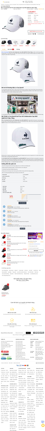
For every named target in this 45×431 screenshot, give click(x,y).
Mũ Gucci (26, 270)
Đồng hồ (16, 270)
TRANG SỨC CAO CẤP (39, 368)
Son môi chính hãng (5, 273)
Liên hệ (2, 349)
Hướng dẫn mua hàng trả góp (20, 357)
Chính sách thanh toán (19, 346)
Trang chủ (2, 4)
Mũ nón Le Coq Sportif (13, 4)
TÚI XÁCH (2, 368)
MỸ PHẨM (20, 416)
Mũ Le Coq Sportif (5, 52)
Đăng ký (41, 252)
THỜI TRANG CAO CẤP (4, 385)
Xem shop (36, 250)
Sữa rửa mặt (11, 270)
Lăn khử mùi (36, 270)
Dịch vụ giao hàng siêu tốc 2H (20, 353)
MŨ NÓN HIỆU (12, 411)
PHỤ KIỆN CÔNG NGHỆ (22, 368)
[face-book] (34, 333)
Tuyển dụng (3, 348)
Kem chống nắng (5, 270)
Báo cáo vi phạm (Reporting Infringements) (22, 359)
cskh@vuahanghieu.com (39, 347)
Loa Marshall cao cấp (34, 273)
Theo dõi (42, 241)
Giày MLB (11, 273)
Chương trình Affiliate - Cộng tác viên (7, 345)
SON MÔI (28, 368)
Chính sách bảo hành (19, 342)
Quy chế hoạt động (4, 342)
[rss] (43, 333)
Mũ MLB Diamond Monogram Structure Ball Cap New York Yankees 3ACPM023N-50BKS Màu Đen (5, 293)
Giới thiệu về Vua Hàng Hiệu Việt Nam (7, 341)
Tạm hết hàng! (36, 31)
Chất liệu (5, 186)
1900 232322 (30, 2)
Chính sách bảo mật (19, 349)
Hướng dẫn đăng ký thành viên (20, 355)
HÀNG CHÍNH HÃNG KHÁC (39, 385)
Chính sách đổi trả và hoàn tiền (20, 345)
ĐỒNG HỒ (11, 401)
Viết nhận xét (22, 202)
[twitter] (41, 333)
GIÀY (28, 397)
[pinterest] (39, 333)
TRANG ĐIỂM (29, 376)
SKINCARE (11, 368)
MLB (40, 270)
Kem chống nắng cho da (6, 275)
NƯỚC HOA (20, 376)
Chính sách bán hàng (19, 341)
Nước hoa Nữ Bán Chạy (19, 273)
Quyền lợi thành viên (19, 356)
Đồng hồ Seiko (26, 273)
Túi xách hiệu (21, 270)
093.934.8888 (30, 1)
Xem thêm (22, 228)
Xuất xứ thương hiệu (7, 192)
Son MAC (30, 270)
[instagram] (36, 333)
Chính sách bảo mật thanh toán (21, 348)
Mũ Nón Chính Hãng (33, 241)
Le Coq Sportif (7, 4)
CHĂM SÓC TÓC (21, 402)
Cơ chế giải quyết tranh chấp (20, 352)
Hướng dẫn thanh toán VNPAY (6, 346)
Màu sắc (4, 189)
